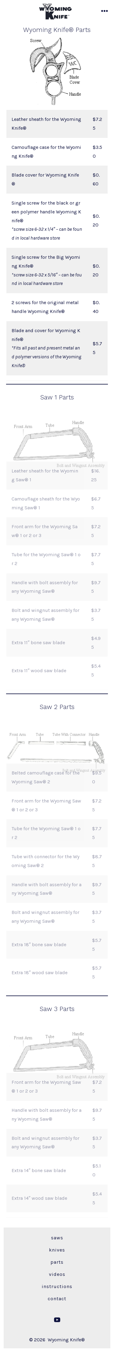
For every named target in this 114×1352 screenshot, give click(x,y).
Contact (57, 1298)
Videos (57, 1274)
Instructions (57, 1286)
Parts (57, 1262)
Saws (57, 1238)
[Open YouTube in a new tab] (57, 1320)
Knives (57, 1250)
